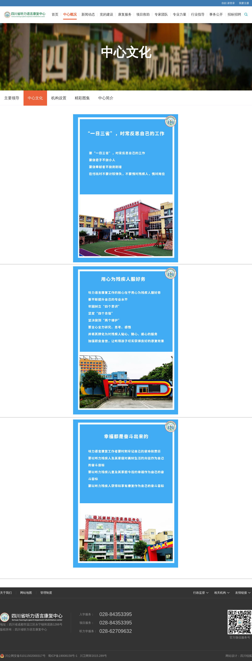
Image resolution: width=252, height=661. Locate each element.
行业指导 (198, 14)
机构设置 (58, 98)
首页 (55, 14)
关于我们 (6, 592)
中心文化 (35, 98)
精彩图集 (82, 98)
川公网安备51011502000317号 (23, 655)
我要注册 (244, 3)
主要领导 (11, 98)
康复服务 (124, 14)
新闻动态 (88, 14)
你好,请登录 (228, 3)
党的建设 (106, 14)
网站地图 (26, 592)
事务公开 (216, 14)
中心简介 (105, 98)
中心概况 (70, 14)
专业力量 (179, 14)
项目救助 (143, 14)
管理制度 (46, 592)
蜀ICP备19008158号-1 (62, 655)
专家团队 (161, 14)
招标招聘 (234, 14)
